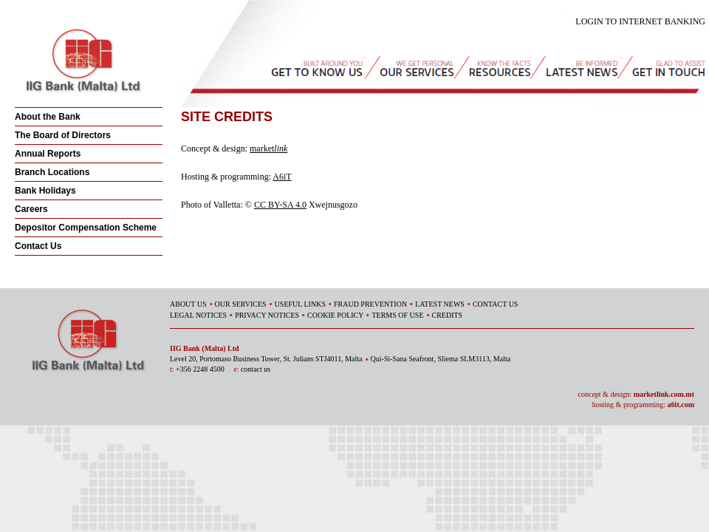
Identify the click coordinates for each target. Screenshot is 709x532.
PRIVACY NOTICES (267, 315)
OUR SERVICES (241, 304)
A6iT (282, 176)
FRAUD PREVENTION (370, 304)
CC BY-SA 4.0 (280, 205)
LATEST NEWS (440, 304)
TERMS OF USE (397, 315)
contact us (255, 369)
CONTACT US (495, 304)
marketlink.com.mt (664, 394)
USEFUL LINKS (300, 304)
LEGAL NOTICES (198, 315)
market (268, 148)
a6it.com (681, 404)
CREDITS (447, 315)
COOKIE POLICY (335, 315)
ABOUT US (188, 304)
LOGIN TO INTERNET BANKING (640, 21)
